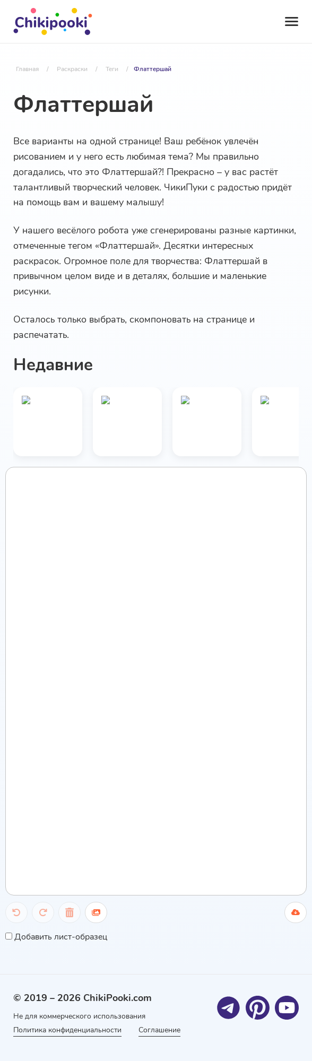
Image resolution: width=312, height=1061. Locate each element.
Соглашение (159, 1030)
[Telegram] (228, 1008)
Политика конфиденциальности (67, 1030)
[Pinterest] (258, 1008)
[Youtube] (287, 1008)
